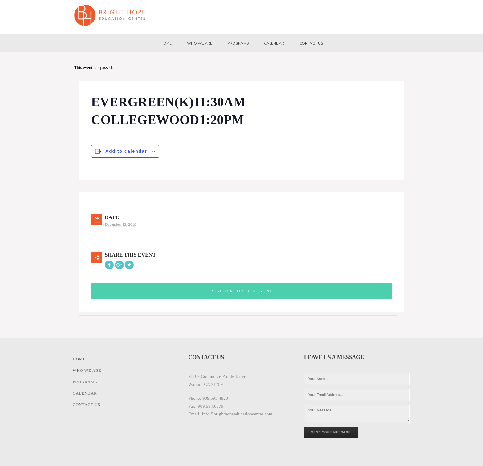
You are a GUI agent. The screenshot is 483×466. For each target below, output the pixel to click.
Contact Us (311, 43)
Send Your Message (331, 432)
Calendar (274, 43)
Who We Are (199, 43)
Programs (238, 43)
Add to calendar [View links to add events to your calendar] (126, 151)
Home (166, 43)
